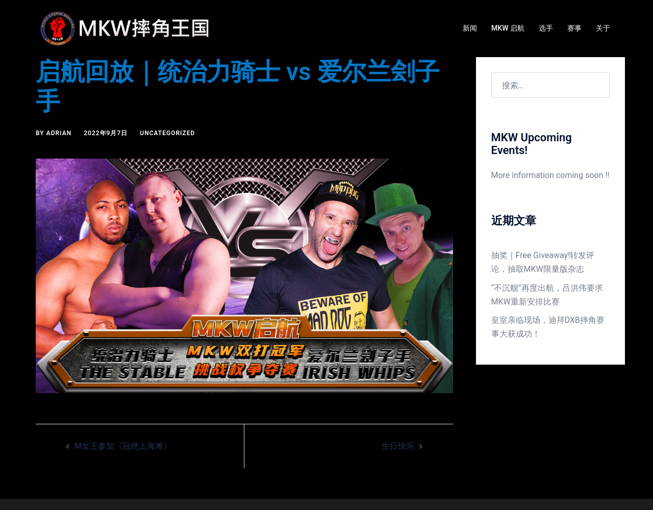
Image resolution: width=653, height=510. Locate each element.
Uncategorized (167, 133)
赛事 (574, 28)
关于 (603, 28)
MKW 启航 (507, 28)
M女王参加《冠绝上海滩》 (122, 446)
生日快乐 (398, 446)
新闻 (470, 28)
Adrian (59, 133)
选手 (546, 28)
